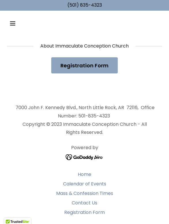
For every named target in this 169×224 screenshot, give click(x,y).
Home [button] (84, 174)
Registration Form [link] (84, 212)
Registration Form (84, 65)
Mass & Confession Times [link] (84, 193)
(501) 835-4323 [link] (84, 5)
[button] (25, 23)
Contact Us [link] (84, 203)
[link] (84, 156)
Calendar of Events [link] (84, 184)
